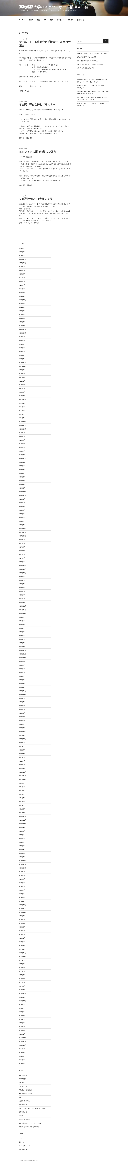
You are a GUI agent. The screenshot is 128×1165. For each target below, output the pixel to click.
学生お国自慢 (23, 1105)
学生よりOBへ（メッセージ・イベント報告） (33, 1108)
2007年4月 (22, 978)
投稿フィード (23, 1142)
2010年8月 (22, 831)
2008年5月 (22, 931)
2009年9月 (22, 871)
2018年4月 (22, 517)
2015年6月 (22, 628)
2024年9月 (22, 303)
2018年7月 (22, 506)
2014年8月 (22, 665)
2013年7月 (22, 705)
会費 (45, 20)
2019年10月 (22, 462)
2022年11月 (22, 362)
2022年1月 (22, 396)
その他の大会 (23, 1086)
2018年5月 (22, 514)
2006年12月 (22, 993)
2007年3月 (22, 982)
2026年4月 (22, 248)
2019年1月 (22, 488)
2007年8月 (22, 964)
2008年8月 (22, 919)
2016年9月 (22, 576)
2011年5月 (22, 798)
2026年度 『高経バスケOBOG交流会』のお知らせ (92, 53)
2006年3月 (22, 1026)
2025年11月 (22, 259)
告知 (20, 1097)
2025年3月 (22, 289)
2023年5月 (22, 351)
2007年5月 (22, 975)
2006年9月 (22, 1004)
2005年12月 (22, 1038)
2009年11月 (22, 864)
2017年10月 (22, 536)
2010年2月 (22, 853)
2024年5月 (22, 314)
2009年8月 (22, 875)
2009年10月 (22, 868)
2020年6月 (22, 444)
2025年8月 (22, 270)
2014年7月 (22, 669)
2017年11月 (22, 532)
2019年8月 (22, 469)
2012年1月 (22, 768)
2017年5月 (22, 554)
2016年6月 (22, 587)
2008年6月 (22, 927)
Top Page (22, 20)
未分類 (21, 1116)
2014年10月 (22, 658)
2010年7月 (22, 835)
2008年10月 (22, 912)
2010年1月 (22, 857)
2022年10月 (22, 366)
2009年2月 (22, 897)
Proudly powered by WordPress (28, 1160)
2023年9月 (22, 337)
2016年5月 (22, 591)
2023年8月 (22, 340)
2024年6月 (22, 311)
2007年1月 (22, 990)
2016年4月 (22, 595)
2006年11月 (22, 997)
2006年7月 (22, 1012)
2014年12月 (22, 650)
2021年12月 (22, 399)
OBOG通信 (22, 1079)
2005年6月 (22, 1060)
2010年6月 (22, 838)
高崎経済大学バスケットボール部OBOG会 (53, 7)
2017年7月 (22, 547)
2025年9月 (22, 266)
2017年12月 (22, 528)
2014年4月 (22, 680)
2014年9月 (22, 661)
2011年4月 (22, 801)
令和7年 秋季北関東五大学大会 (86, 68)
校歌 (51, 20)
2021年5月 (22, 414)
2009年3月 (22, 894)
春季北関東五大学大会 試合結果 (86, 57)
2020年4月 (22, 451)
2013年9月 (22, 698)
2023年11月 (22, 329)
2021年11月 (22, 403)
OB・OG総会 (23, 1075)
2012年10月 (22, 739)
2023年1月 (22, 359)
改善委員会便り (23, 1112)
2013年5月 (22, 713)
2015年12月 (22, 606)
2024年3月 (22, 322)
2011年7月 (22, 790)
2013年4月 (22, 717)
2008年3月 (22, 938)
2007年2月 (22, 986)
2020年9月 (22, 432)
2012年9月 (22, 742)
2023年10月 (22, 333)
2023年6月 (22, 348)
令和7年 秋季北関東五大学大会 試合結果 (90, 64)
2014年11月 (22, 654)
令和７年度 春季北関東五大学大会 (87, 61)
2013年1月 (22, 728)
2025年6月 (22, 278)
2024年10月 (22, 300)
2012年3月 (22, 764)
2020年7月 (22, 440)
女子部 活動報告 (24, 1101)
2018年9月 (22, 499)
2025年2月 (22, 292)
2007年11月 (22, 953)
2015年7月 (22, 624)
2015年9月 (22, 617)
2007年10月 (22, 956)
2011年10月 (22, 779)
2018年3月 (22, 521)
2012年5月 (22, 757)
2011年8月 (22, 787)
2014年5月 (22, 676)
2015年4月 (22, 635)
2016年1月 (22, 602)
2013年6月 (22, 709)
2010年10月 (22, 823)
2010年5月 (22, 842)
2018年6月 (22, 510)
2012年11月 (22, 735)
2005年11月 (22, 1041)
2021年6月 (22, 410)
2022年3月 (22, 392)
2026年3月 (22, 252)
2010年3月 (22, 849)
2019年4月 (22, 484)
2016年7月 (22, 584)
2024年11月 (22, 296)
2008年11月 (22, 908)
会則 (38, 20)
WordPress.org (23, 1149)
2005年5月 (22, 1063)
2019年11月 (22, 458)
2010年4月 (22, 846)
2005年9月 (22, 1049)
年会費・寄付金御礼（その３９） (38, 104)
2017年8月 (22, 543)
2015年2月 (22, 643)
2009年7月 (22, 879)
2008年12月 (22, 905)
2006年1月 (22, 1034)
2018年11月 (22, 495)
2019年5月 (22, 480)
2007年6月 (22, 971)
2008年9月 (22, 916)
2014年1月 (22, 683)
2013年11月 (22, 691)
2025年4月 (22, 285)
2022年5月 (22, 385)
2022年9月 (22, 370)
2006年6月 (22, 1015)
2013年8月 (22, 702)
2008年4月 (22, 934)
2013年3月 (22, 720)
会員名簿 (70, 20)
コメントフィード (24, 1146)
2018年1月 (22, 525)
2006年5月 (22, 1019)
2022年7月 (22, 377)
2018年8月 (22, 503)
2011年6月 (22, 794)
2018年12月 (22, 491)
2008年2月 (22, 942)
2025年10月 (22, 263)
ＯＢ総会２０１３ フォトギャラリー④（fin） (91, 85)
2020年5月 (22, 447)
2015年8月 (22, 621)
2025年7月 (22, 274)
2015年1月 (22, 646)
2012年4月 (22, 761)
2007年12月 (22, 949)
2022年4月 (22, 388)
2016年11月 (22, 569)
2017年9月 (22, 539)
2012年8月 (22, 746)
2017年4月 (22, 558)
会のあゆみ (60, 20)
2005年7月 (22, 1056)
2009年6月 (22, 883)
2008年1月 (22, 945)
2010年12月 (22, 816)
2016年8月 (22, 580)
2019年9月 (22, 466)
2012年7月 (22, 750)
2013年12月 (22, 687)
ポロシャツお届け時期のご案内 (37, 151)
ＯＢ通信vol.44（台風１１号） (37, 198)
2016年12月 (22, 565)
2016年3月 (22, 599)
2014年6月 (22, 672)
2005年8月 (22, 1052)
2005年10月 (22, 1045)
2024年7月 (22, 307)
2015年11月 (22, 610)
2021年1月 (22, 418)
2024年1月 (22, 325)
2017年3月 (22, 562)
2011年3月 (22, 805)
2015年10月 (22, 613)
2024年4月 (22, 318)
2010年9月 (22, 827)
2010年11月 (22, 820)
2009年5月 (22, 886)
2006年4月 (22, 1023)
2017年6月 (22, 550)
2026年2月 (22, 255)
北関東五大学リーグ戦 (25, 1093)
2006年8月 (22, 1008)
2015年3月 (22, 639)
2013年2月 (22, 724)
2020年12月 (22, 421)
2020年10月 (22, 429)
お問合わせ (80, 20)
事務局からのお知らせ (25, 1090)
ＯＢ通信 (21, 1082)
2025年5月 (22, 281)
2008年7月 (22, 923)
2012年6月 (22, 753)
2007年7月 (22, 967)
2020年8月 (22, 436)
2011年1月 (22, 812)
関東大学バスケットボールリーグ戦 (30, 1123)
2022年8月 (22, 373)
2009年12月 (22, 860)
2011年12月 (22, 772)
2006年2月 (22, 1030)
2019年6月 (22, 477)
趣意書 (31, 20)
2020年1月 (22, 455)
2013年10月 (22, 694)
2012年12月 (22, 731)
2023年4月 (22, 355)
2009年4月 (22, 890)
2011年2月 (22, 809)
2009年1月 (22, 901)
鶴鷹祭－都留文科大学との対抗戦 (29, 1127)
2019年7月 (22, 473)
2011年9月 (22, 783)
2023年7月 (22, 344)
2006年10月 (22, 1001)
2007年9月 (22, 960)
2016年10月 (22, 573)
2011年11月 (22, 776)
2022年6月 (22, 381)
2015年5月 (22, 632)
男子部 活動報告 (24, 1119)
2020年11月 (22, 425)
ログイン (21, 1138)
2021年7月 (22, 407)
